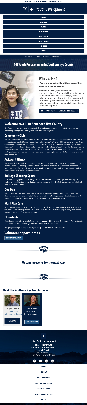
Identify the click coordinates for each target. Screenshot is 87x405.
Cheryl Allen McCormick (12, 321)
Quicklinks (52, 2)
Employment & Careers (43, 389)
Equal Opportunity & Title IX (43, 383)
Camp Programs (43, 32)
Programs (43, 22)
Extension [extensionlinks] (28, 2)
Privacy (43, 400)
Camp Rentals (43, 36)
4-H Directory (29, 57)
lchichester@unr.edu (32, 314)
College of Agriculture (40, 2)
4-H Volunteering (57, 57)
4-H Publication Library (42, 57)
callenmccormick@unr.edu (14, 314)
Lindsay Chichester (32, 322)
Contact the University (43, 378)
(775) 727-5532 (12, 311)
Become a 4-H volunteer (13, 238)
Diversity (43, 366)
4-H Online (43, 46)
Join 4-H (43, 17)
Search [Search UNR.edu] (60, 2)
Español (43, 51)
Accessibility (43, 372)
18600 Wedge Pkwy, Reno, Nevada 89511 (43, 347)
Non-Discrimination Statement (44, 394)
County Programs (43, 41)
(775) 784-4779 (31, 311)
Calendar (43, 27)
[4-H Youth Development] (43, 336)
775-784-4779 (45, 352)
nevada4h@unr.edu (43, 350)
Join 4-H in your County (48, 111)
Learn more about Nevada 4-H (68, 111)
